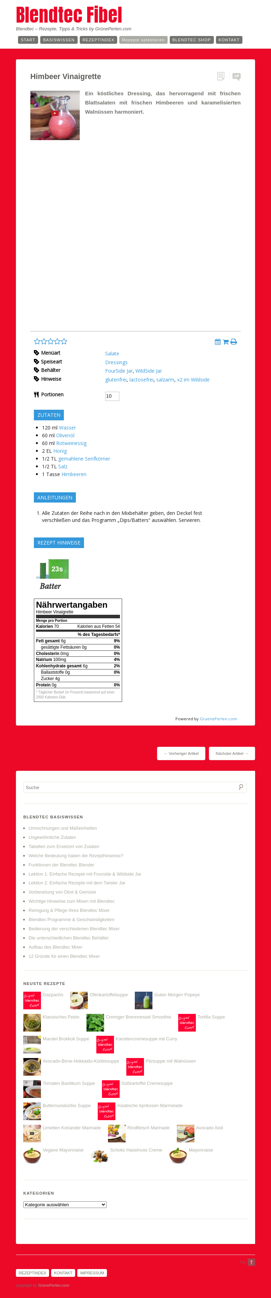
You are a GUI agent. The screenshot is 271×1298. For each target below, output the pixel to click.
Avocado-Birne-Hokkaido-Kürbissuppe (81, 1061)
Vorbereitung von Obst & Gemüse (62, 892)
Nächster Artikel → (232, 753)
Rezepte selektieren (143, 40)
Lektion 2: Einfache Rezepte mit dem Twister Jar (77, 882)
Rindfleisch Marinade (148, 1127)
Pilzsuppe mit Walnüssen (171, 1061)
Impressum (92, 1273)
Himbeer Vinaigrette (65, 76)
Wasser (67, 427)
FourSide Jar (119, 370)
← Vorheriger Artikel (181, 753)
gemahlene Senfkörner (84, 458)
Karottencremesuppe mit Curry (146, 1038)
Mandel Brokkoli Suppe (66, 1038)
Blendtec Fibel (69, 15)
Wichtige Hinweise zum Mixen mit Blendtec (72, 901)
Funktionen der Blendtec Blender (61, 864)
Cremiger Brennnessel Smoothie (138, 1017)
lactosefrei (141, 379)
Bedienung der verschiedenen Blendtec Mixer (74, 928)
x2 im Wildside (193, 379)
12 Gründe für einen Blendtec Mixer (64, 956)
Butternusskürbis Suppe (67, 1105)
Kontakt (229, 40)
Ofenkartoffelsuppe (109, 994)
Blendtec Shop (192, 40)
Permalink (223, 76)
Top (243, 1262)
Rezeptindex (99, 40)
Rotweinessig (71, 443)
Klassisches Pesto (61, 1017)
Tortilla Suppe (211, 1017)
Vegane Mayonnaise (63, 1150)
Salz (62, 466)
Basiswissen (58, 40)
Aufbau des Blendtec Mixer (56, 947)
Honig (60, 450)
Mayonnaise (201, 1150)
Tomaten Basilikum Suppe (69, 1083)
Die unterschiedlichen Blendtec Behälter (69, 938)
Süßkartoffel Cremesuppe (147, 1083)
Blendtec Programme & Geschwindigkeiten (71, 919)
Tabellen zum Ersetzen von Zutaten (64, 846)
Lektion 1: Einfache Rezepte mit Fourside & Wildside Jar (85, 874)
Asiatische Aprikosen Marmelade (150, 1105)
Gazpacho (53, 994)
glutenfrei (116, 379)
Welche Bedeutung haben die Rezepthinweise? (76, 855)
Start (28, 40)
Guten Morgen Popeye (177, 994)
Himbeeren (73, 474)
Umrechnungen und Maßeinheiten (63, 828)
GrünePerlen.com (53, 1285)
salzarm (165, 379)
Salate (112, 353)
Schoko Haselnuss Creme (136, 1150)
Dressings (116, 362)
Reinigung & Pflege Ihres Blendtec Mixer (69, 910)
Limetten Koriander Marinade (72, 1127)
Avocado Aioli (209, 1127)
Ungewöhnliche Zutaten (52, 837)
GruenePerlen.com (218, 718)
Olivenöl (65, 435)
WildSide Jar (149, 370)
